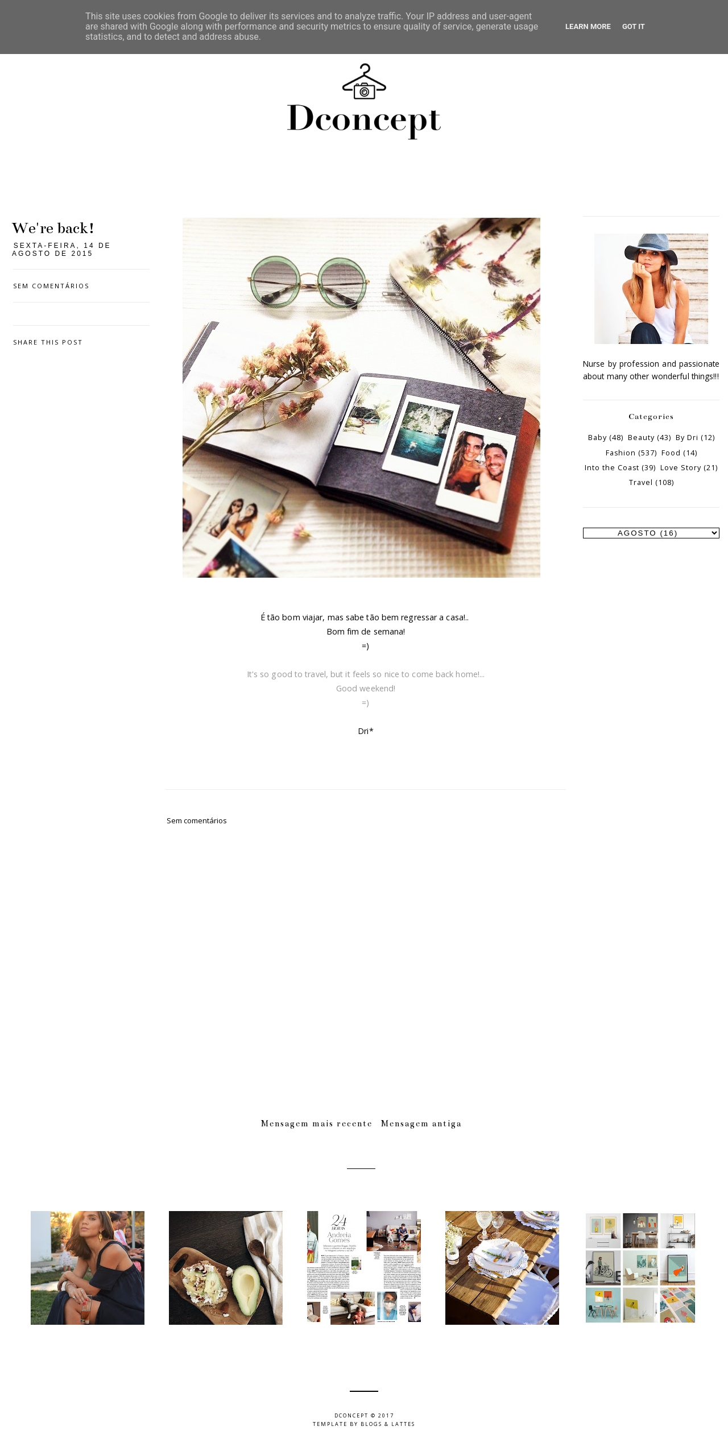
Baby (597, 437)
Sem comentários (51, 285)
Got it (633, 26)
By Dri (687, 437)
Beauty (641, 437)
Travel (641, 482)
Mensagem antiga (421, 1123)
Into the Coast (612, 467)
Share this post (48, 342)
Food (671, 453)
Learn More (588, 26)
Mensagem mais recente (317, 1123)
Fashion (621, 453)
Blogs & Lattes (388, 1424)
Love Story (680, 467)
